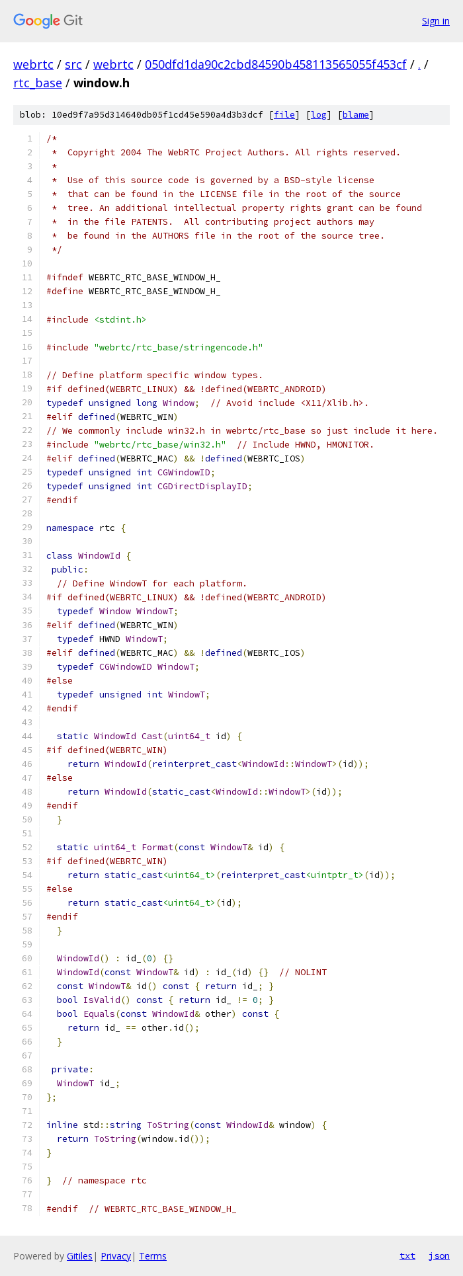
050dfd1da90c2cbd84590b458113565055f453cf (276, 64)
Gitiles (80, 1256)
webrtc (33, 64)
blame (356, 114)
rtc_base (37, 83)
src (73, 64)
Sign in (436, 21)
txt (407, 1255)
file (284, 114)
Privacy (116, 1256)
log (319, 114)
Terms (153, 1256)
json (439, 1255)
